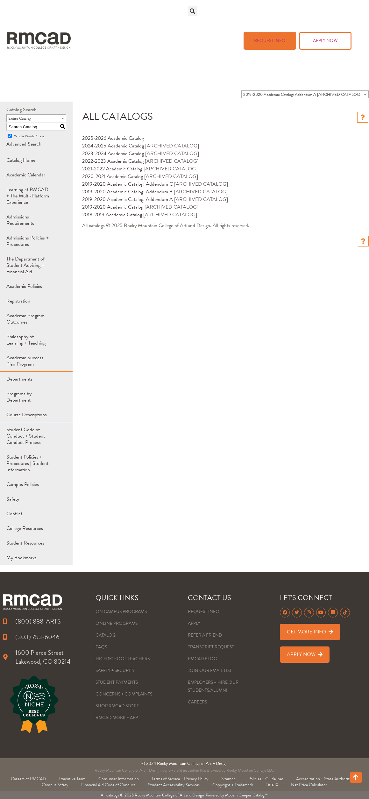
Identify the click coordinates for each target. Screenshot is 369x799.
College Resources (24, 528)
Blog (224, 40)
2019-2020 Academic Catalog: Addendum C (127, 184)
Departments (19, 379)
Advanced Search (23, 144)
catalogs (112, 795)
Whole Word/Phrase (29, 136)
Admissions (275, 12)
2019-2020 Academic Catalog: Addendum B (127, 192)
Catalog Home (20, 160)
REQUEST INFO (270, 40)
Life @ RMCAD (228, 25)
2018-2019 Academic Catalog (112, 214)
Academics (223, 12)
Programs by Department (19, 397)
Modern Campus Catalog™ (246, 795)
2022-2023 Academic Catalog (113, 161)
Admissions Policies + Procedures (27, 241)
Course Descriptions (26, 414)
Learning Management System (280, 68)
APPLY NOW (325, 40)
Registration (18, 301)
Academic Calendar (25, 175)
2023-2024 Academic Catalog (113, 153)
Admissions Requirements (20, 220)
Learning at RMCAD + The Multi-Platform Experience (27, 196)
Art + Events (285, 25)
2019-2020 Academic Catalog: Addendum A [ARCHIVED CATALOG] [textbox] (302, 94)
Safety (12, 499)
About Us (336, 25)
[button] (192, 11)
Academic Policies (24, 286)
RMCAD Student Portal (279, 56)
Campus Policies (22, 484)
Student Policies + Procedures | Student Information (27, 463)
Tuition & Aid (331, 12)
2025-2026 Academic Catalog (113, 138)
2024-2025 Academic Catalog (113, 146)
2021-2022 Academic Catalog (112, 169)
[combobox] (305, 94)
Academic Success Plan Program (24, 361)
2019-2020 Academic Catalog (112, 207)
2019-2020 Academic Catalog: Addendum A (127, 199)
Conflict (14, 513)
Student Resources (25, 543)
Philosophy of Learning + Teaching (26, 340)
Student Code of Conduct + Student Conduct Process (25, 436)
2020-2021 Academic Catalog (112, 176)
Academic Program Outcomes (25, 319)
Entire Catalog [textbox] (19, 118)
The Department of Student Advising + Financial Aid (25, 265)
